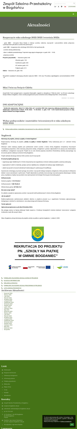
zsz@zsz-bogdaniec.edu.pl (11, 406)
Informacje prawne (9, 378)
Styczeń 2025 (8, 316)
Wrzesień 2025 (8, 304)
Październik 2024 (9, 320)
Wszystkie (7, 329)
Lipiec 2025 (7, 307)
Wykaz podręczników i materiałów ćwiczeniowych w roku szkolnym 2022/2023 (26, 129)
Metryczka (7, 384)
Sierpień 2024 (8, 323)
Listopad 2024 (8, 319)
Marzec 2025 (7, 313)
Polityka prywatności (10, 381)
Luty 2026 (7, 296)
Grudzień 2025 (8, 299)
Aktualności (7, 395)
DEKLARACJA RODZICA (9, 283)
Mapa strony (7, 387)
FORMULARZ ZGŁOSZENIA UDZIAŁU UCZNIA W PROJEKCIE (19, 278)
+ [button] (55, 6)
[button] (65, 6)
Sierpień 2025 (8, 305)
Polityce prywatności (65, 421)
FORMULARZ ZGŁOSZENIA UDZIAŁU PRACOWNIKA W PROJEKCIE (21, 285)
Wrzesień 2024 (8, 322)
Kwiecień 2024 (8, 328)
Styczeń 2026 (8, 298)
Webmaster (7, 370)
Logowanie (71, 6)
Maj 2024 (6, 326)
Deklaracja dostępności (10, 375)
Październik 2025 (9, 302)
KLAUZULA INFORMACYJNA (10, 280)
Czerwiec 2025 (8, 308)
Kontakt (6, 392)
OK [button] (72, 424)
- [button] (58, 6)
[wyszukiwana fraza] (64, 3)
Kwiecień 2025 (8, 311)
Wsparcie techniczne (10, 372)
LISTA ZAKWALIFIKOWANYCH (11, 288)
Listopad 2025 (8, 301)
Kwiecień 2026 (8, 293)
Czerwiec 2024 (8, 325)
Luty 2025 (7, 314)
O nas (5, 390)
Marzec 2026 (7, 295)
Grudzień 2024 (8, 317)
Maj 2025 (6, 310)
